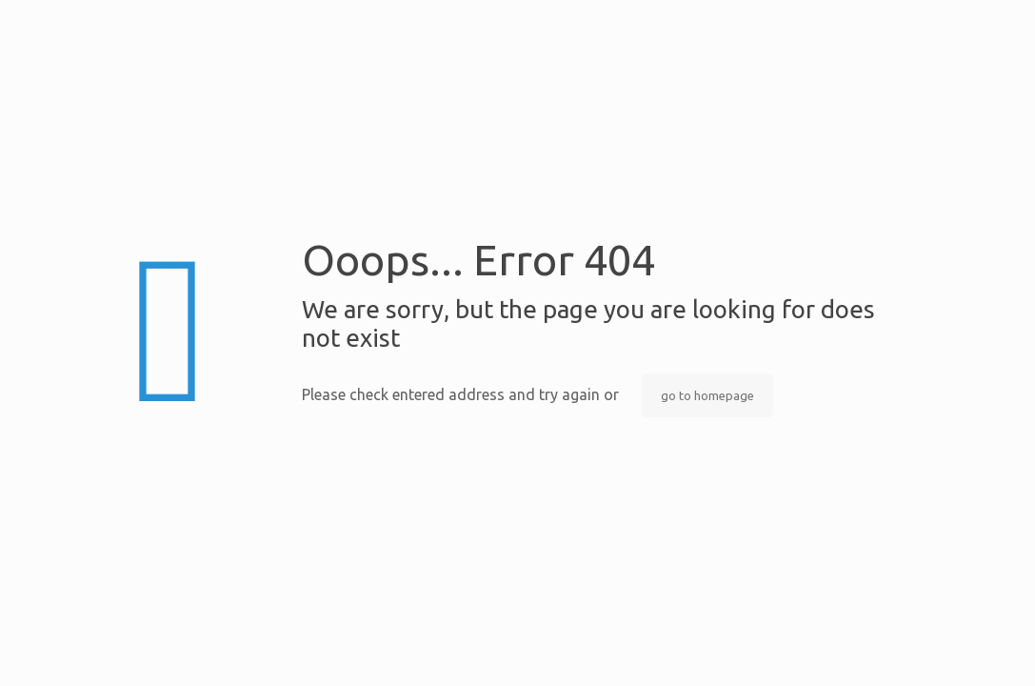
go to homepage (707, 395)
